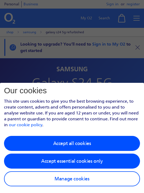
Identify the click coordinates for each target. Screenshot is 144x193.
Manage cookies (72, 179)
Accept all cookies (72, 143)
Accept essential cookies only (72, 161)
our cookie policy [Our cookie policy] (25, 124)
